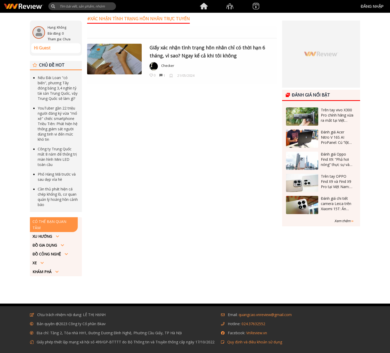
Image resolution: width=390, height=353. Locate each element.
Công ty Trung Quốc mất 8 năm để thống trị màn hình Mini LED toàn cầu (57, 156)
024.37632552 (253, 323)
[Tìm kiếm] (82, 6)
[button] (53, 6)
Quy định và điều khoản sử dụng (254, 341)
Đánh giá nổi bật (308, 95)
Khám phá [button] (42, 271)
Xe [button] (35, 262)
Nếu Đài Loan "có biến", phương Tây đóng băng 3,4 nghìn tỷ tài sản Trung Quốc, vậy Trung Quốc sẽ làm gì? (57, 88)
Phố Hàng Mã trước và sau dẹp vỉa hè (57, 177)
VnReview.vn (256, 332)
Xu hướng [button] (42, 236)
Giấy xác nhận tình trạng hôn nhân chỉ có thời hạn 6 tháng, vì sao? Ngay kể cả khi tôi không (207, 51)
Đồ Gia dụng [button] (45, 245)
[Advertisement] (321, 264)
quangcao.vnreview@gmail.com (265, 314)
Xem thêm (344, 221)
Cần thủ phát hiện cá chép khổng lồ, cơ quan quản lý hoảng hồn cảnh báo (58, 197)
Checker (167, 65)
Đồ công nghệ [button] (47, 254)
